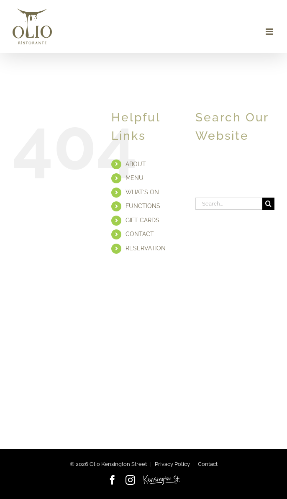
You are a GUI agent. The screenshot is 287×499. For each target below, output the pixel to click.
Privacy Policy (172, 464)
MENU (135, 178)
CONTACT (140, 234)
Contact (208, 464)
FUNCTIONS (143, 206)
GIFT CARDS (142, 220)
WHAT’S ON (142, 192)
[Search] (268, 204)
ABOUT (136, 164)
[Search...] (228, 204)
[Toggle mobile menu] (270, 31)
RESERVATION (146, 248)
